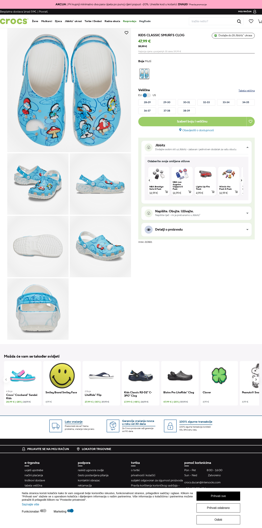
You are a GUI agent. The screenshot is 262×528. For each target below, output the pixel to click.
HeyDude (145, 21)
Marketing (60, 511)
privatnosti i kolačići (143, 475)
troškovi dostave (35, 480)
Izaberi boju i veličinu (192, 121)
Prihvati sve (218, 496)
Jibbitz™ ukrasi (73, 21)
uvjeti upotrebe (34, 470)
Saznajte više (30, 504)
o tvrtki (135, 470)
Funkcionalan (31, 511)
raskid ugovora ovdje (91, 470)
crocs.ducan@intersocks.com (202, 482)
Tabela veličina (247, 90)
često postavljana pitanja (93, 475)
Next (241, 180)
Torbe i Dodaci (93, 21)
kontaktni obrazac (89, 480)
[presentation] (6, 380)
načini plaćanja (34, 475)
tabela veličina (33, 485)
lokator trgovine (93, 449)
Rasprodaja (129, 21)
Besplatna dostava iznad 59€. (18, 11)
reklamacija (85, 485)
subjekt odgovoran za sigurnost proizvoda (157, 480)
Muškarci (46, 21)
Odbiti (218, 519)
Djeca (58, 21)
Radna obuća (112, 21)
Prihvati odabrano (218, 507)
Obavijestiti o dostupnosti (198, 130)
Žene (35, 21)
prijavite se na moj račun (45, 449)
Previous (149, 180)
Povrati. (43, 11)
